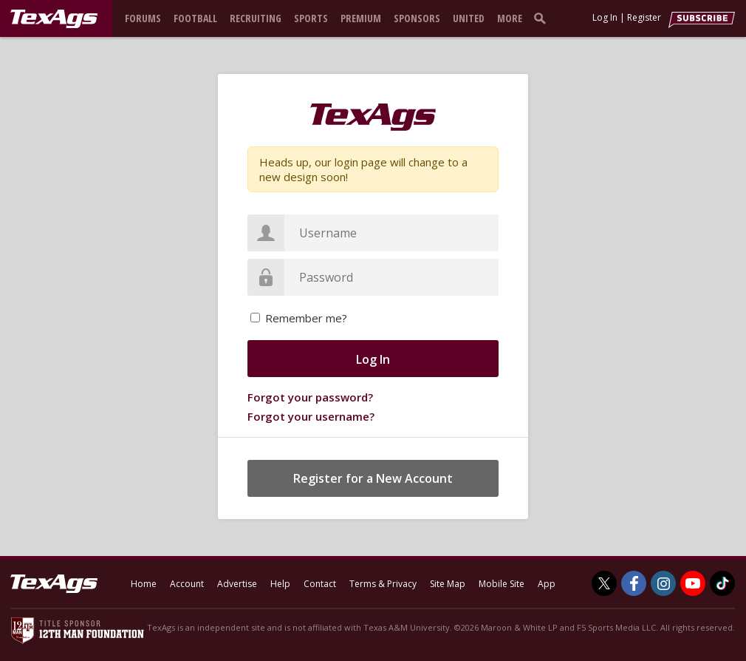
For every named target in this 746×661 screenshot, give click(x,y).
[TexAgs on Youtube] (692, 583)
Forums (143, 18)
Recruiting (255, 18)
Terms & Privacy (383, 583)
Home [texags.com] (144, 583)
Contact (320, 583)
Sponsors (417, 18)
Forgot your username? (310, 416)
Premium (361, 18)
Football (195, 18)
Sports (311, 18)
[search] (543, 17)
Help (280, 583)
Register (644, 17)
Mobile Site (501, 583)
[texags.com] (53, 19)
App (546, 583)
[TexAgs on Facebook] (633, 583)
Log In (604, 17)
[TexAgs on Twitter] (604, 583)
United (469, 18)
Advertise (237, 583)
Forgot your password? (310, 397)
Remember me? (306, 318)
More (509, 18)
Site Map (447, 583)
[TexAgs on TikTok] (722, 583)
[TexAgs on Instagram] (663, 583)
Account (187, 583)
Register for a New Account (373, 478)
